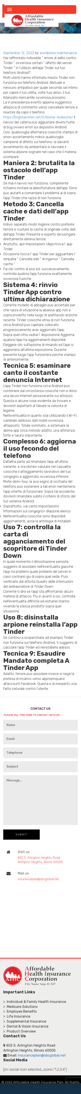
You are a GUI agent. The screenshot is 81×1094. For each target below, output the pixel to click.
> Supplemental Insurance (24, 1021)
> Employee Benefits (20, 1011)
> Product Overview (19, 1031)
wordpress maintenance (58, 53)
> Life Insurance (16, 1016)
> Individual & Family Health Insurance (34, 1002)
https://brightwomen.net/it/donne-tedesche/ (38, 117)
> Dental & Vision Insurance (25, 1026)
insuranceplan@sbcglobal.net (38, 879)
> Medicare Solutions (20, 1007)
